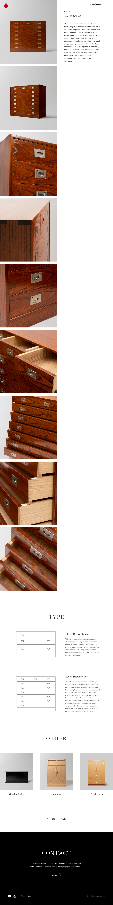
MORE (54, 875)
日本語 (92, 4)
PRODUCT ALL (58, 818)
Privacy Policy (26, 896)
